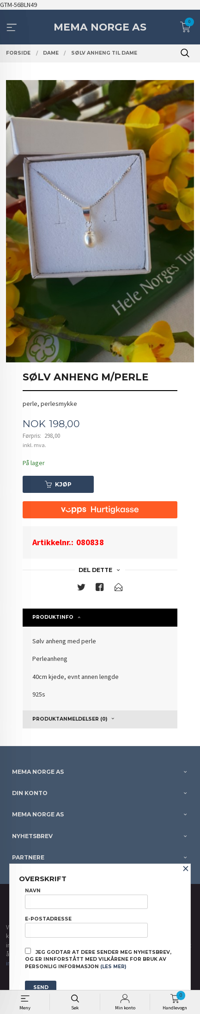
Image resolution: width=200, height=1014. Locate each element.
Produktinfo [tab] (52, 617)
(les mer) (113, 967)
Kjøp (58, 484)
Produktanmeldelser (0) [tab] (69, 719)
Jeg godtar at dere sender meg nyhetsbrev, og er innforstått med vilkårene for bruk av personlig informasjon (98, 959)
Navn (86, 898)
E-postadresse (86, 926)
